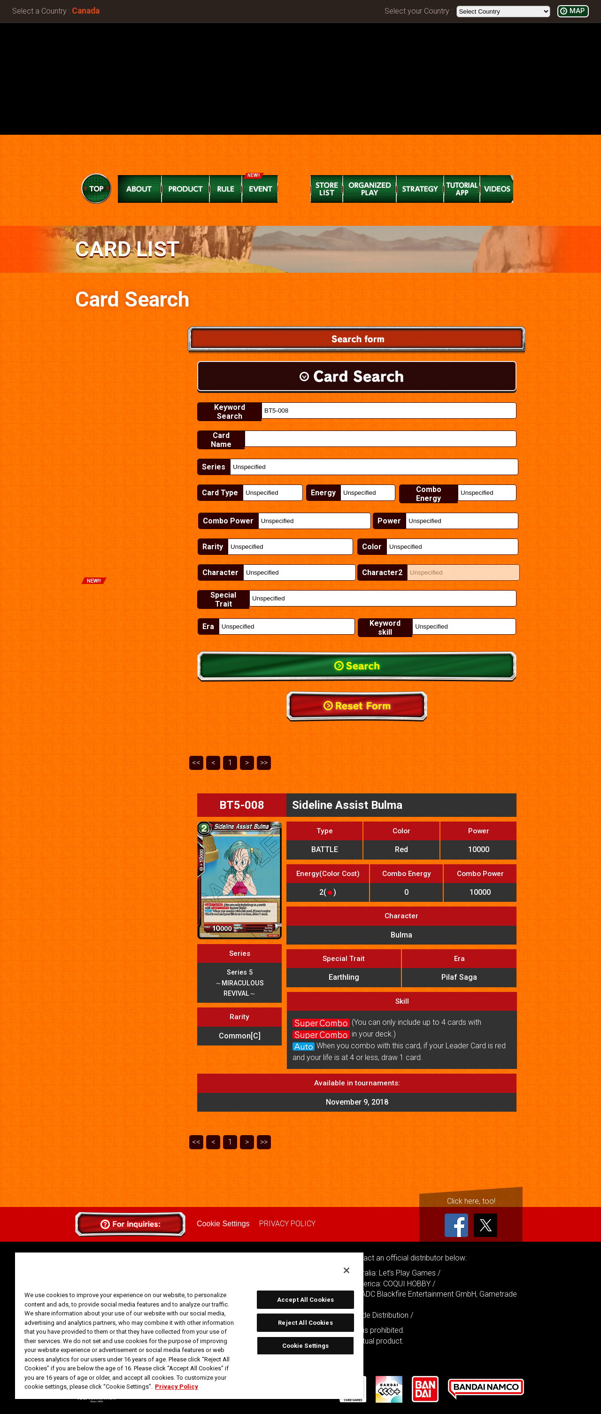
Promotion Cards (128, 597)
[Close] (346, 1270)
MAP (577, 11)
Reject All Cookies (305, 1322)
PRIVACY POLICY (287, 1223)
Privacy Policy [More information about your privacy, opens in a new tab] (176, 1386)
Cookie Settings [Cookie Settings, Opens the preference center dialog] (305, 1345)
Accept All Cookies (305, 1299)
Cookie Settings (223, 1224)
